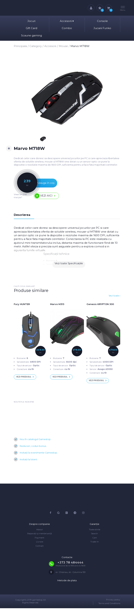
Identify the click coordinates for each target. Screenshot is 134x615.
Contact (39, 552)
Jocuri (31, 21)
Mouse (63, 46)
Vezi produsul (28, 382)
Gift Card (31, 28)
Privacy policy (113, 606)
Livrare (39, 548)
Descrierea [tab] (24, 219)
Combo (67, 28)
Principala (20, 46)
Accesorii (67, 21)
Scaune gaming (31, 35)
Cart (94, 544)
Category (35, 46)
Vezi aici (47, 199)
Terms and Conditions (109, 610)
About (39, 536)
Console (102, 21)
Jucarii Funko (102, 28)
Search (94, 540)
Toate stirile (94, 536)
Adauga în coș (40, 185)
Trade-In (94, 548)
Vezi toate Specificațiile (69, 269)
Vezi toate (113, 300)
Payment (39, 544)
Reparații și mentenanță (39, 540)
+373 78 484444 (70, 569)
